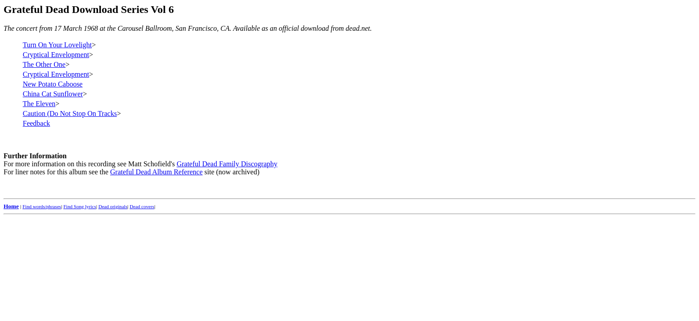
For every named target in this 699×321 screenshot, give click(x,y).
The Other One (44, 64)
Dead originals (113, 206)
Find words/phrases (41, 206)
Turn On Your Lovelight (57, 45)
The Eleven (39, 103)
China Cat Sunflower (53, 94)
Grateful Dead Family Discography (227, 164)
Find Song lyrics (79, 206)
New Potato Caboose (52, 84)
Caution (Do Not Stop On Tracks (70, 113)
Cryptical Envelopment (56, 54)
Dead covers (142, 206)
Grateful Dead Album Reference (156, 172)
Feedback (36, 123)
